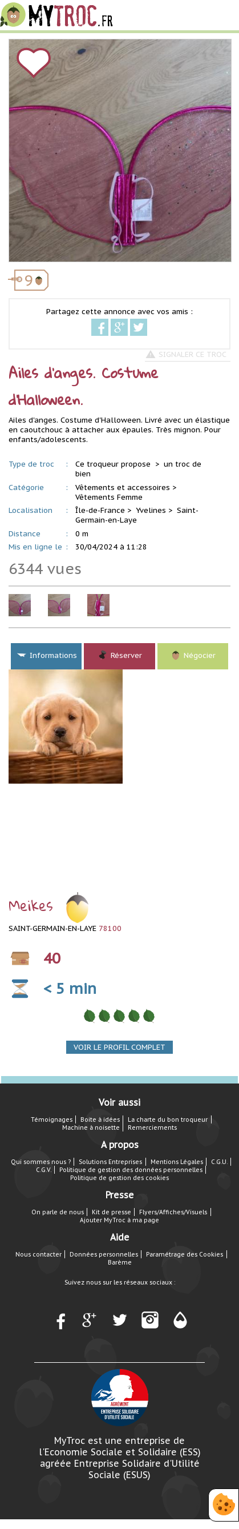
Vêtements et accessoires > (125, 487)
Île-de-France (100, 510)
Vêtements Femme (109, 497)
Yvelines (151, 510)
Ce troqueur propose (114, 464)
